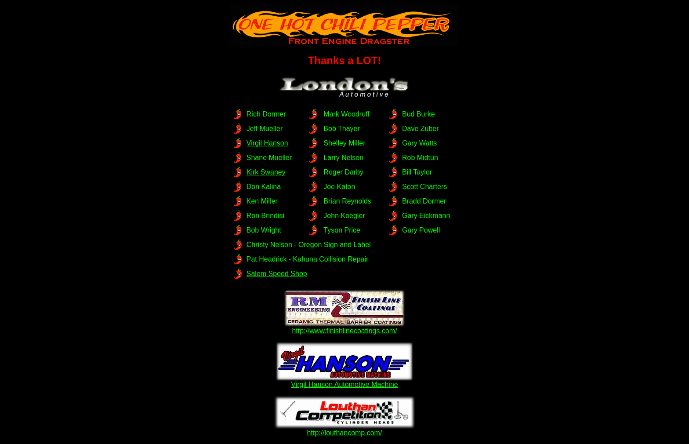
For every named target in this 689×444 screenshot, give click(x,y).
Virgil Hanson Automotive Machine (344, 381)
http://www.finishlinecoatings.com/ (344, 328)
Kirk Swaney (266, 172)
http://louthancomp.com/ (344, 430)
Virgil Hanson (267, 143)
